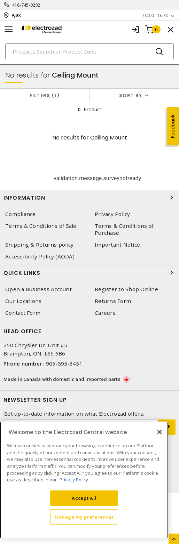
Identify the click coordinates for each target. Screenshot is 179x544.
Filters (45, 95)
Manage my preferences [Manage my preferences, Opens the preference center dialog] (84, 517)
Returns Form (113, 301)
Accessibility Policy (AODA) (40, 256)
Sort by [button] (130, 95)
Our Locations (23, 301)
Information (89, 197)
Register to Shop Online (126, 289)
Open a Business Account (38, 289)
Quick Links (89, 273)
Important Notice (117, 244)
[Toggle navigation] (8, 29)
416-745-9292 (26, 5)
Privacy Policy (112, 214)
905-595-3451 (64, 363)
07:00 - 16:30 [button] (155, 15)
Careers (105, 313)
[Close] (159, 432)
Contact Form (22, 313)
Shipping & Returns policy (39, 244)
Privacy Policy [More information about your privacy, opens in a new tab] (74, 480)
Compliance (20, 214)
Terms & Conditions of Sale (41, 226)
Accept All (84, 498)
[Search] (89, 51)
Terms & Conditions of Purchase (124, 229)
